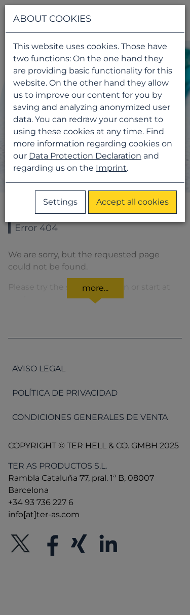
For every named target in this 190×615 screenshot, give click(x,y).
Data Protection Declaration (85, 156)
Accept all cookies (132, 202)
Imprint (111, 168)
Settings (60, 202)
